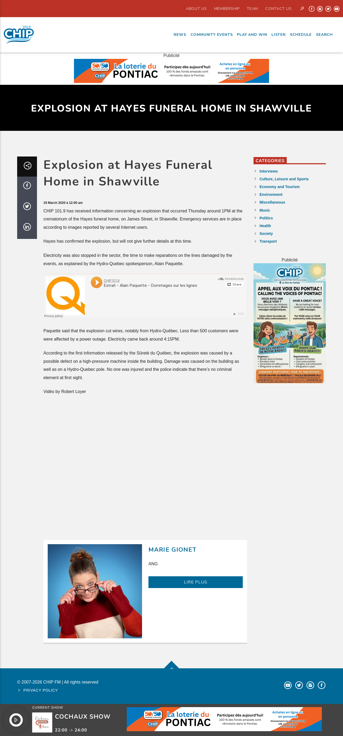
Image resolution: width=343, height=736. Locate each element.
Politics (266, 218)
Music (264, 210)
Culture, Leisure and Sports (284, 179)
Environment (270, 194)
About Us (196, 8)
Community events (212, 34)
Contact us (278, 8)
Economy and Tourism (279, 187)
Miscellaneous (272, 202)
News (180, 34)
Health (265, 226)
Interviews (268, 171)
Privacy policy (40, 690)
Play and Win (252, 34)
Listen (278, 34)
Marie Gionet (172, 550)
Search (324, 34)
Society (266, 233)
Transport (268, 241)
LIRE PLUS (195, 582)
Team (252, 8)
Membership (227, 8)
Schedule (301, 34)
